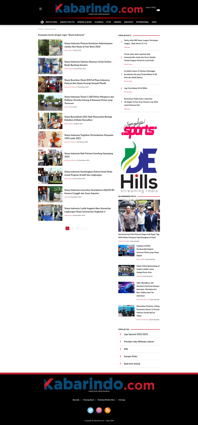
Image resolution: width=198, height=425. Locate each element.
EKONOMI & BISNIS (84, 22)
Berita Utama (68, 69)
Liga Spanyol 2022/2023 (136, 334)
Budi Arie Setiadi (132, 363)
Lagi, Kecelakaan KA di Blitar (135, 88)
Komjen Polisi (130, 356)
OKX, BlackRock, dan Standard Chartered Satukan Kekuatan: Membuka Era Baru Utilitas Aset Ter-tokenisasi (148, 289)
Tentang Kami (88, 400)
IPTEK (108, 22)
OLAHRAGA (99, 22)
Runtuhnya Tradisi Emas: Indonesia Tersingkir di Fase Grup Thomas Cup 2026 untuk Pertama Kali (141, 102)
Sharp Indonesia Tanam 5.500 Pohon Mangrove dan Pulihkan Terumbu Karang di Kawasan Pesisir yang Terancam (89, 100)
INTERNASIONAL (142, 22)
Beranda (40, 29)
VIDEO (154, 22)
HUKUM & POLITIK (67, 22)
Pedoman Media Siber (106, 400)
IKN (126, 349)
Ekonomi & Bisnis (70, 87)
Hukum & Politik (123, 241)
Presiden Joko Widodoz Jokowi (139, 341)
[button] (40, 8)
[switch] (158, 10)
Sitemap (122, 400)
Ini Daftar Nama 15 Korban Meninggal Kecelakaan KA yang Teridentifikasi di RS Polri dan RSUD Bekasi (140, 74)
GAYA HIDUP (128, 22)
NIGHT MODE (151, 7)
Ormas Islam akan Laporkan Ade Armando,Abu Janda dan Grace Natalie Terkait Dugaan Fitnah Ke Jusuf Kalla (140, 57)
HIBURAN (117, 22)
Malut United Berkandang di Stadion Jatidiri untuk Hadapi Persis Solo (148, 269)
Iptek (66, 107)
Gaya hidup (68, 50)
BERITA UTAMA (51, 22)
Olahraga (127, 47)
